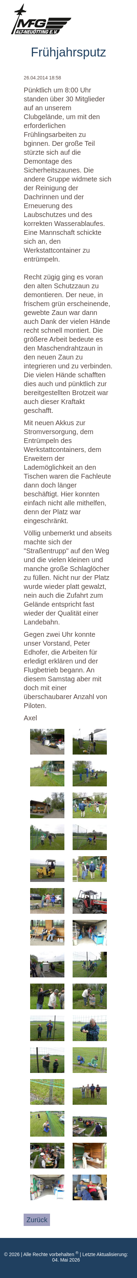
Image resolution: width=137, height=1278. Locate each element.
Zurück (36, 1220)
